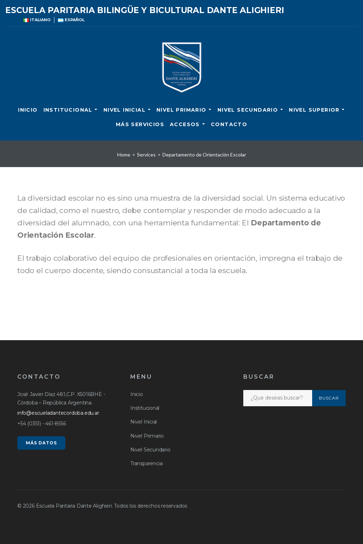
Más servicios (140, 124)
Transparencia (146, 463)
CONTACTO (229, 124)
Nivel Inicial (124, 110)
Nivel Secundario (248, 110)
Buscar (329, 398)
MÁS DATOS (41, 442)
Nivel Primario (181, 110)
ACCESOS (185, 124)
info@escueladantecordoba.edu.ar (58, 413)
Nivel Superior (314, 110)
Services (146, 155)
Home (123, 155)
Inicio (27, 110)
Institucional (68, 110)
